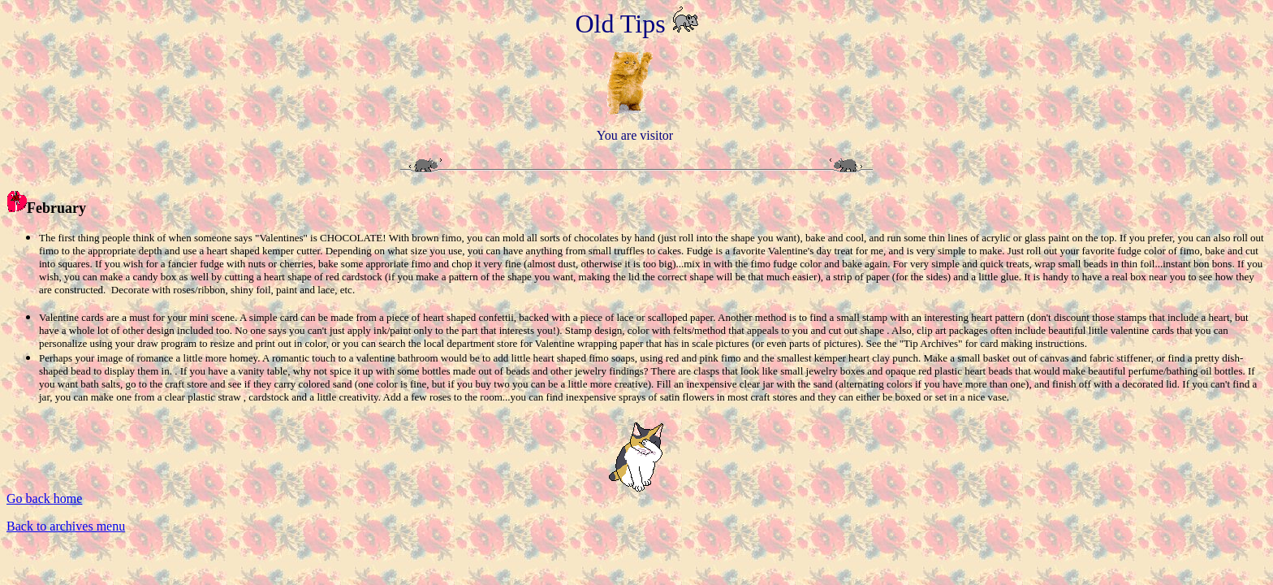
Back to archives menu (65, 526)
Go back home (44, 498)
